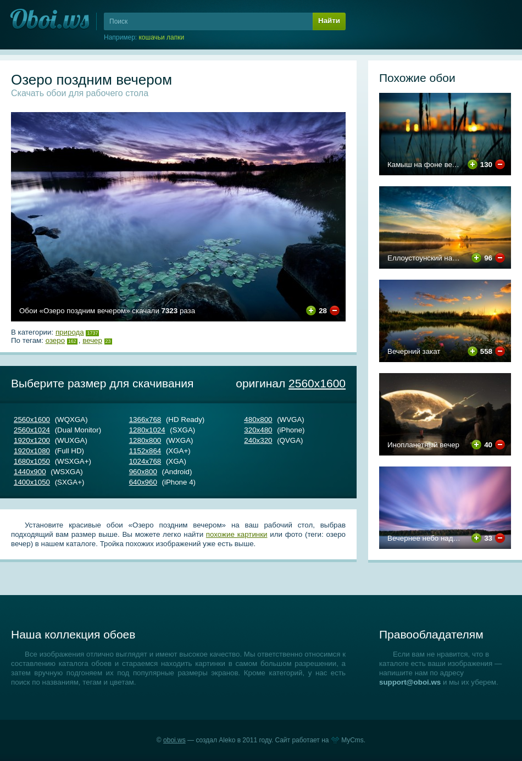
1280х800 (145, 440)
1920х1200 (32, 440)
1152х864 (145, 451)
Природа (69, 332)
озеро (55, 340)
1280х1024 (147, 430)
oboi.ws (174, 740)
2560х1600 (317, 383)
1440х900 (30, 472)
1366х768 (145, 419)
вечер (92, 340)
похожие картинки (237, 534)
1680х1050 (32, 461)
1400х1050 (32, 482)
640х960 (143, 482)
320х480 (258, 430)
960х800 (143, 472)
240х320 (258, 440)
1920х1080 (32, 451)
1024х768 (145, 461)
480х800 (258, 419)
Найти (329, 20)
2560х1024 (32, 430)
